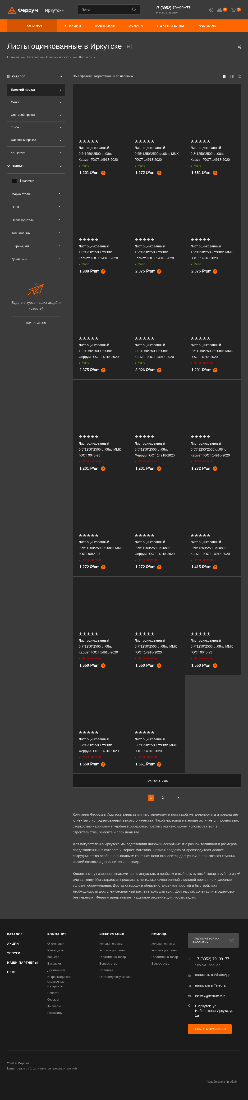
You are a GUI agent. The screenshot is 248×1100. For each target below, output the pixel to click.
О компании (55, 943)
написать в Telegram (211, 985)
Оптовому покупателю (115, 977)
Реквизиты (55, 1013)
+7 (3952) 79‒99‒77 (172, 8)
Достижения (56, 970)
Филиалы (54, 1006)
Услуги (13, 953)
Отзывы (53, 999)
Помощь (160, 934)
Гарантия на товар (112, 957)
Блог (11, 972)
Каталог (15, 934)
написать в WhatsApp (212, 975)
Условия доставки (112, 950)
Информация (111, 934)
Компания (57, 934)
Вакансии (54, 963)
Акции (13, 943)
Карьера (53, 957)
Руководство (56, 950)
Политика (106, 970)
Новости (53, 993)
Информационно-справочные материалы (60, 981)
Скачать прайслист (209, 1029)
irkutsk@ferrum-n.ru (210, 996)
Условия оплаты (111, 943)
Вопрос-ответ (109, 963)
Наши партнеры (22, 962)
